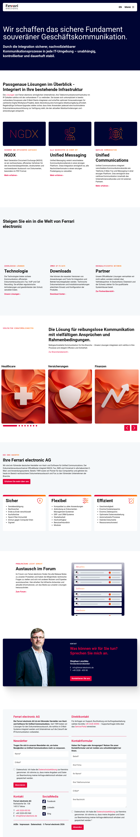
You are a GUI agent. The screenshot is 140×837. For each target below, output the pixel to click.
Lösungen (10, 95)
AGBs (15, 824)
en (120, 7)
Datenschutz (36, 824)
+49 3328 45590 (92, 724)
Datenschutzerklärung (48, 769)
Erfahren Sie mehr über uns (17, 481)
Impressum (24, 824)
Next (134, 428)
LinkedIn (50, 807)
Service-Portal (81, 726)
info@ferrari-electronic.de (83, 667)
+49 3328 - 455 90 (80, 670)
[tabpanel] (23, 394)
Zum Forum (21, 592)
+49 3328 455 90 (23, 810)
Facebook (51, 801)
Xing (49, 814)
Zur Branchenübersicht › (59, 352)
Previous (127, 428)
